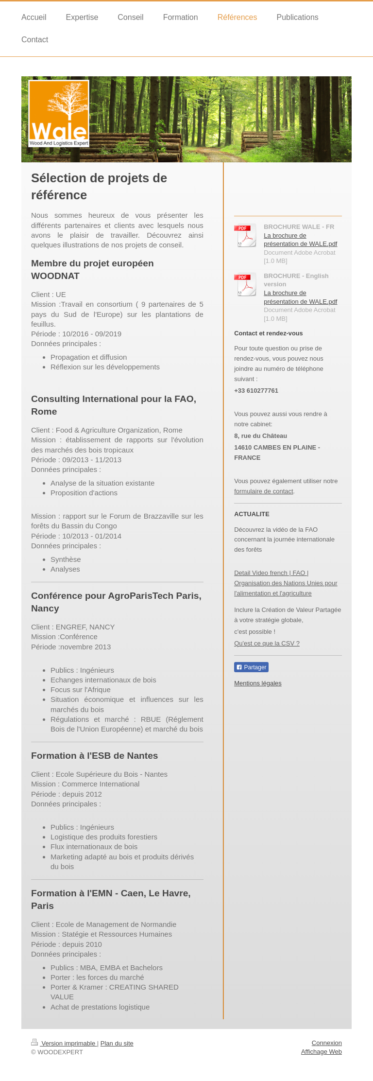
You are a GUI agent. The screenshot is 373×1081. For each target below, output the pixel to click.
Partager (251, 667)
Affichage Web (321, 1051)
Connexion (327, 1042)
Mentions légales (258, 683)
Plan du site (117, 1043)
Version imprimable (64, 1043)
